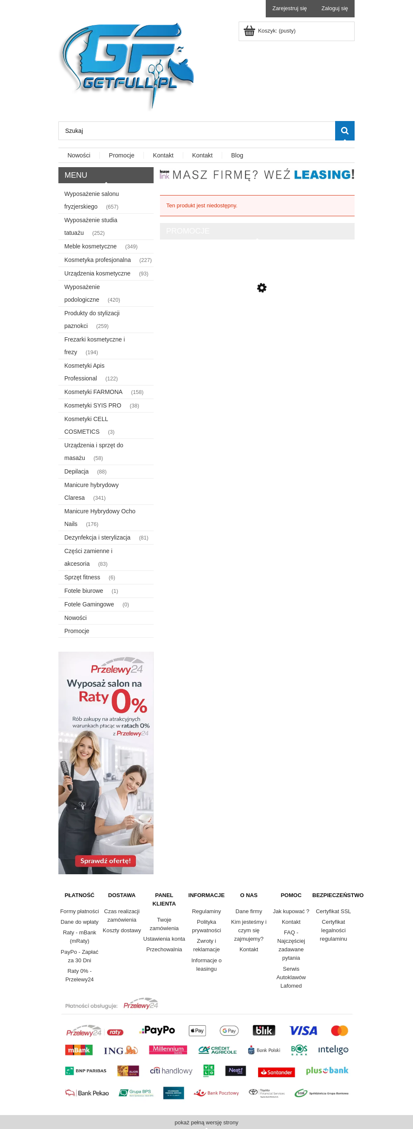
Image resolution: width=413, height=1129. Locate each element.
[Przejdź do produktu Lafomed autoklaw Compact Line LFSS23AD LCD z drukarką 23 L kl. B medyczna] (257, 323)
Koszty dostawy (122, 930)
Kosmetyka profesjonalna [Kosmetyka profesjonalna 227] (97, 259)
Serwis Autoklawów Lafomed (291, 977)
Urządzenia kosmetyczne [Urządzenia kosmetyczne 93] (97, 273)
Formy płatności (79, 911)
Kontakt (249, 949)
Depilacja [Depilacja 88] (76, 471)
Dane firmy (249, 911)
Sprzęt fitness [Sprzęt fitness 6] (82, 577)
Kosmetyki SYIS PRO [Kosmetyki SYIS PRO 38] (92, 405)
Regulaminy (206, 911)
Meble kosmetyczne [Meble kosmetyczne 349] (90, 246)
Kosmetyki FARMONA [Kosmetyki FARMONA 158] (93, 391)
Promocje (76, 631)
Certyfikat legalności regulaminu (333, 930)
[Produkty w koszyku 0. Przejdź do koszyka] (270, 31)
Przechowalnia (164, 949)
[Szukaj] (345, 130)
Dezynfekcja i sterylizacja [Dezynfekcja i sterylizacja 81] (97, 537)
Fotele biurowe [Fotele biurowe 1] (83, 590)
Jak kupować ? (291, 911)
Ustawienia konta (164, 939)
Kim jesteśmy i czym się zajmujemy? (249, 930)
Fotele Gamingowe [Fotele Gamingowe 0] (89, 604)
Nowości (75, 617)
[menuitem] (79, 155)
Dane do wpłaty (80, 922)
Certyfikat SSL (333, 911)
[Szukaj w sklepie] (196, 130)
